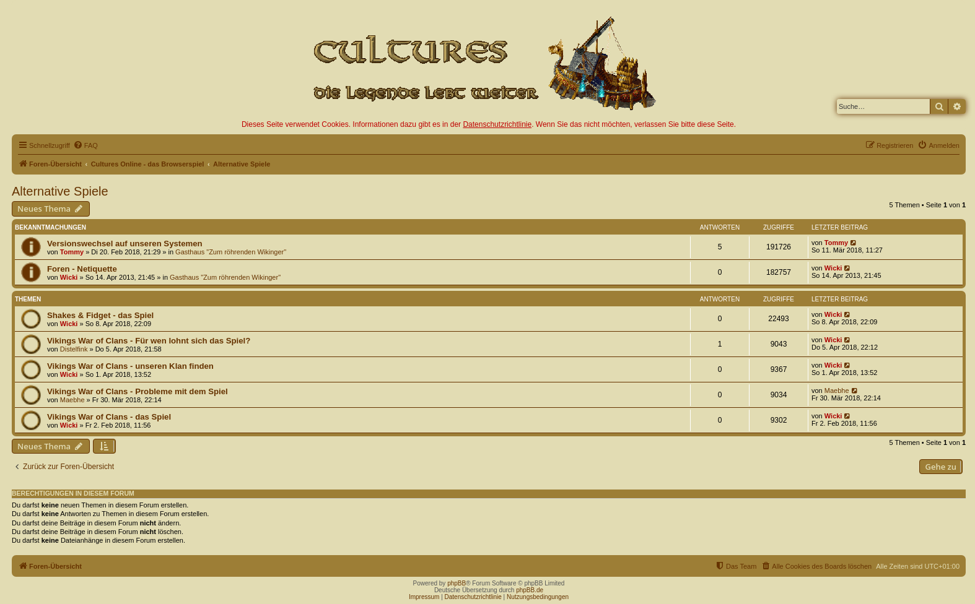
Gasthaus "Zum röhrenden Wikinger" (230, 252)
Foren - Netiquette (82, 269)
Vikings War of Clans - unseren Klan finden (130, 366)
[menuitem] (85, 145)
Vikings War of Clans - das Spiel (109, 416)
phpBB (456, 583)
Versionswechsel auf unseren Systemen (125, 243)
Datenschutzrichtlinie (497, 124)
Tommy (72, 252)
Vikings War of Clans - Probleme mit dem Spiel (137, 391)
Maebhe (72, 399)
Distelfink (74, 349)
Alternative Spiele (60, 191)
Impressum (424, 596)
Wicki (69, 277)
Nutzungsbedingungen (538, 596)
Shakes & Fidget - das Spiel (100, 315)
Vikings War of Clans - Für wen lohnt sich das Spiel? (148, 340)
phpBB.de (529, 590)
